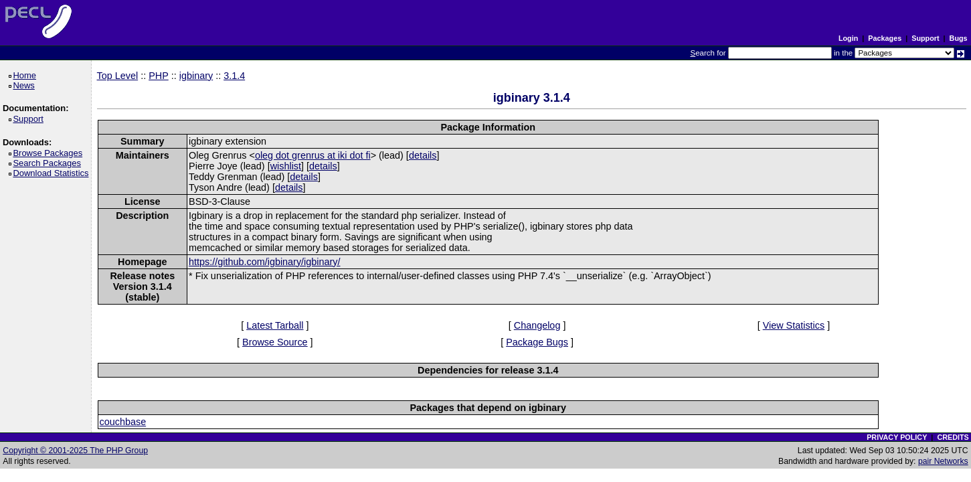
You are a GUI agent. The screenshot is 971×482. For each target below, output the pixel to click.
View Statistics (794, 325)
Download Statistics (53, 173)
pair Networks (943, 461)
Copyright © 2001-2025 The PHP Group (75, 450)
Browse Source (275, 342)
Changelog (537, 325)
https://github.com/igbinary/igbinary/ (264, 261)
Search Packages (49, 163)
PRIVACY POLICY (897, 437)
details (423, 155)
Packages (884, 38)
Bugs (959, 38)
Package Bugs (537, 342)
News (26, 85)
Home (26, 75)
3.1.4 (234, 75)
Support (925, 38)
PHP (159, 75)
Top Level (118, 75)
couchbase (123, 421)
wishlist (285, 166)
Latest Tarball (274, 325)
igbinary (196, 75)
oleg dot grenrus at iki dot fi (313, 155)
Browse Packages (50, 153)
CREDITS (952, 437)
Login (848, 38)
